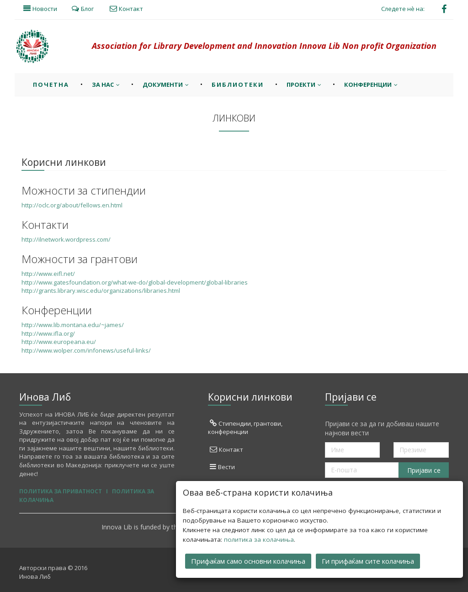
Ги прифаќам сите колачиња (368, 560)
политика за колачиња (259, 538)
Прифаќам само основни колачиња (248, 560)
